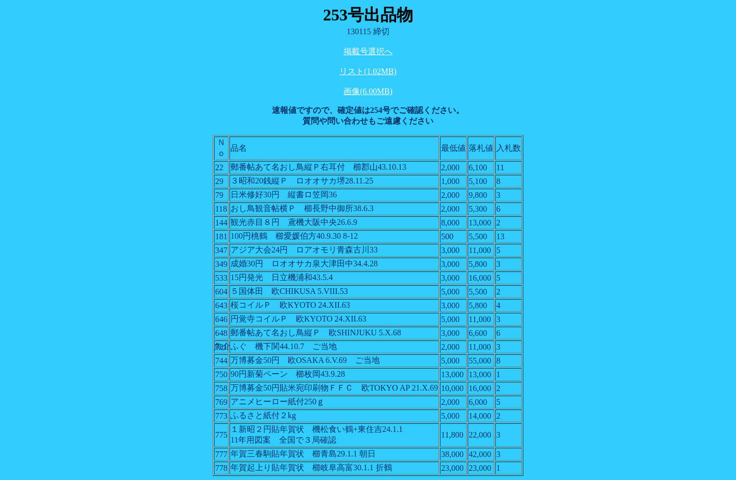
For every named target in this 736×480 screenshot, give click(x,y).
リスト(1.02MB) (368, 71)
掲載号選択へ (368, 51)
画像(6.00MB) (368, 91)
